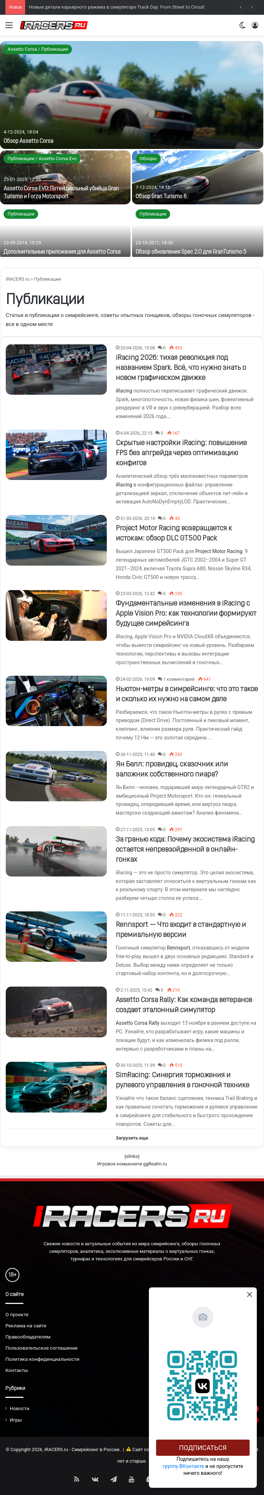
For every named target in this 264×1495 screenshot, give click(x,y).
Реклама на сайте (25, 1325)
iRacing (124, 391)
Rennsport (178, 948)
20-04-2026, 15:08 (137, 347)
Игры (16, 1420)
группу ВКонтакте (183, 1466)
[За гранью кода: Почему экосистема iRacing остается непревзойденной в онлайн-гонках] (56, 851)
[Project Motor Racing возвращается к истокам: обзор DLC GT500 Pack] (56, 540)
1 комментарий (179, 679)
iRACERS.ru (17, 279)
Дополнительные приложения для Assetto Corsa (62, 252)
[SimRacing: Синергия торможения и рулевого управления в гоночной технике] (56, 1087)
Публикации (21, 214)
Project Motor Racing (218, 551)
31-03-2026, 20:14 (137, 518)
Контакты (16, 1370)
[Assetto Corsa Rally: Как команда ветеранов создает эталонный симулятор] (56, 1012)
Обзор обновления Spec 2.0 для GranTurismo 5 (191, 252)
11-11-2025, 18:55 (137, 915)
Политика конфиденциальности (42, 1359)
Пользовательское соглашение (41, 1348)
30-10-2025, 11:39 (137, 1065)
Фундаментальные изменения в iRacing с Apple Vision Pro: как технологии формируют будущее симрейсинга (186, 614)
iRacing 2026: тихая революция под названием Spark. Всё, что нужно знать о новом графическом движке (181, 368)
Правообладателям (27, 1337)
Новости (19, 1408)
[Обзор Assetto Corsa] (131, 95)
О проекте (16, 1314)
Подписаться (203, 1447)
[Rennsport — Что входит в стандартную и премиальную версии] (56, 936)
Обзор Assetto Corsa (28, 141)
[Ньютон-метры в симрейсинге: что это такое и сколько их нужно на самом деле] (56, 701)
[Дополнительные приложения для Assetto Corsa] (65, 233)
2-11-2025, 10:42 (136, 990)
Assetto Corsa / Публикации (38, 49)
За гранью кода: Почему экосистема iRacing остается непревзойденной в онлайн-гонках (185, 850)
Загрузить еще (132, 1138)
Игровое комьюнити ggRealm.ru (132, 1163)
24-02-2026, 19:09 (137, 679)
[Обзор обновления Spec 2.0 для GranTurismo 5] (197, 233)
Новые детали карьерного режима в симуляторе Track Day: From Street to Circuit (116, 7)
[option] (132, 149)
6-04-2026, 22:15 (136, 433)
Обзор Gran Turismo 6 (161, 197)
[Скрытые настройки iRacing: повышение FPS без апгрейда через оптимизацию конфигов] (56, 455)
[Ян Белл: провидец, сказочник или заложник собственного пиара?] (56, 776)
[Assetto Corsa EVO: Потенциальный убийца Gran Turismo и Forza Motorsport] (65, 177)
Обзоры (148, 158)
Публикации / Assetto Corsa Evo (42, 158)
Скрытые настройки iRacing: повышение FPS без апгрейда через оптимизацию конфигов (181, 453)
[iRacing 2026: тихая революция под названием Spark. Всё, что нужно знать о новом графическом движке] (56, 369)
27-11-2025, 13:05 (137, 829)
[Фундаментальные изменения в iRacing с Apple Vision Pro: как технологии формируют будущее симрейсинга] (56, 615)
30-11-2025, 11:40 (137, 754)
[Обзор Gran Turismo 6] (197, 177)
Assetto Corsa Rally (137, 1023)
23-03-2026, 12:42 (137, 593)
